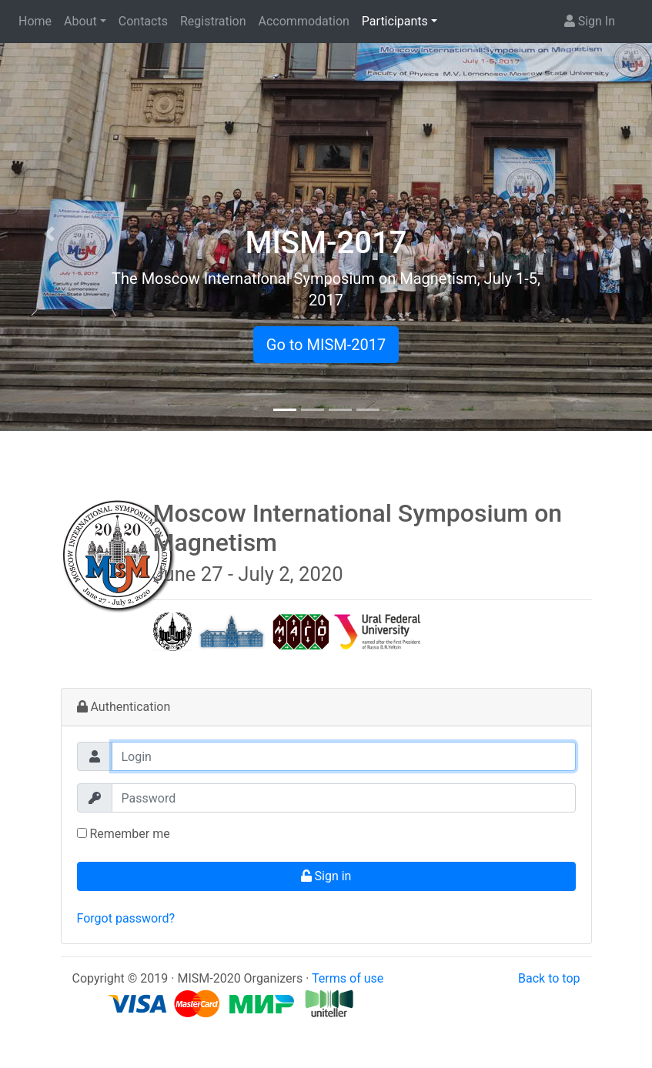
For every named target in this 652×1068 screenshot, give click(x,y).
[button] (49, 234)
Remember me (123, 833)
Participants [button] (395, 21)
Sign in (326, 876)
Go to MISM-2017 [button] (326, 344)
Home (35, 21)
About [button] (80, 21)
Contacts (143, 21)
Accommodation (304, 21)
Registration (213, 21)
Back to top (549, 978)
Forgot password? (126, 918)
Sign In (589, 21)
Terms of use (347, 978)
